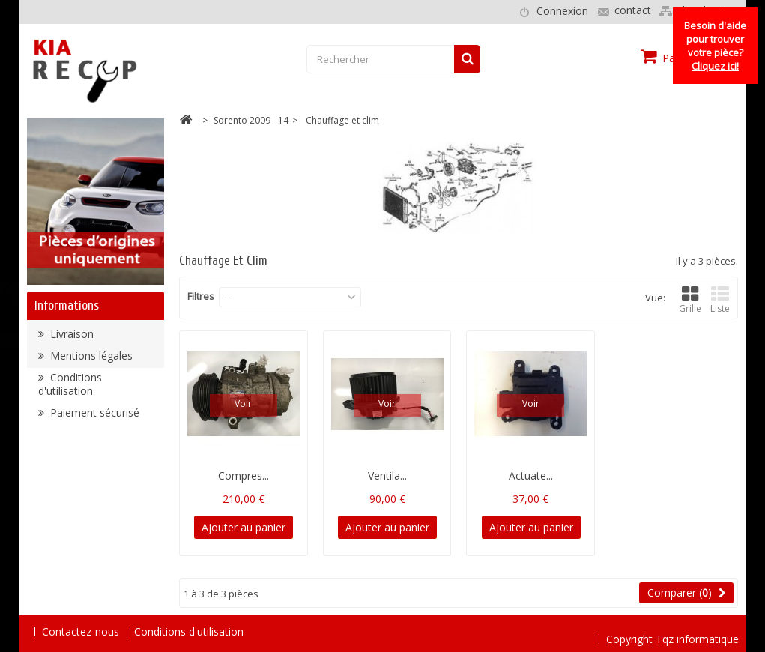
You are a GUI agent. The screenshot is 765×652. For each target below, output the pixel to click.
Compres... (243, 475)
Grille (690, 300)
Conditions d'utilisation (70, 388)
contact (632, 10)
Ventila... (387, 475)
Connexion (562, 11)
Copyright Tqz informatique (672, 631)
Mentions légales (90, 359)
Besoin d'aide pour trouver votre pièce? (715, 46)
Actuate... (531, 475)
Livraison (70, 337)
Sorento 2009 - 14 (251, 120)
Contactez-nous (80, 631)
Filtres (200, 296)
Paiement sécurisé (93, 416)
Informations (66, 305)
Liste (720, 300)
